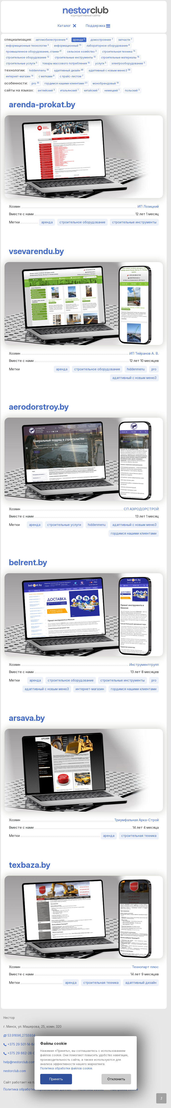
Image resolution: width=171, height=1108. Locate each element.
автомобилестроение (51, 40)
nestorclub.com (14, 1071)
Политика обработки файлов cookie (66, 1068)
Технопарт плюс (145, 967)
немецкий (111, 90)
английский (46, 90)
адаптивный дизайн (68, 70)
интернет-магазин (19, 76)
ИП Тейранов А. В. (144, 353)
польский (132, 90)
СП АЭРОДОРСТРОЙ (141, 509)
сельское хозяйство (82, 51)
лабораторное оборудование (108, 46)
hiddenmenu (39, 70)
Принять (56, 1079)
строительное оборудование (27, 57)
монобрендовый (106, 83)
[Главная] (85, 16)
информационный (67, 46)
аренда (79, 40)
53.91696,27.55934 (21, 1035)
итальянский (69, 90)
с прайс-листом (71, 76)
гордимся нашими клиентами (66, 83)
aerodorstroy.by (39, 407)
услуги (100, 63)
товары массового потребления (66, 63)
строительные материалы (120, 57)
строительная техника (118, 51)
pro (35, 83)
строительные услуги (21, 63)
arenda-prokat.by (42, 104)
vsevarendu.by (36, 251)
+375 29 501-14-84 (19, 1044)
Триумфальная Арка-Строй (136, 820)
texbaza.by (29, 865)
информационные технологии (27, 46)
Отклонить (116, 1079)
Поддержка (98, 25)
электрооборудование (128, 63)
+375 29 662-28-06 (20, 1053)
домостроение (101, 40)
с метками (46, 76)
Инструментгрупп (144, 664)
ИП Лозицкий (148, 206)
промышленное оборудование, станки (34, 51)
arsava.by (27, 718)
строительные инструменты (75, 57)
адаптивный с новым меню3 (109, 70)
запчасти (125, 40)
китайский (91, 90)
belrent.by (28, 562)
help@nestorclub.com (19, 1062)
